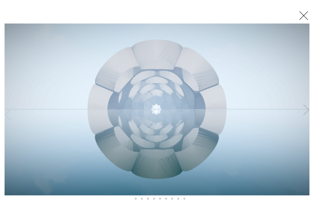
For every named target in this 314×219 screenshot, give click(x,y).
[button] (130, 199)
